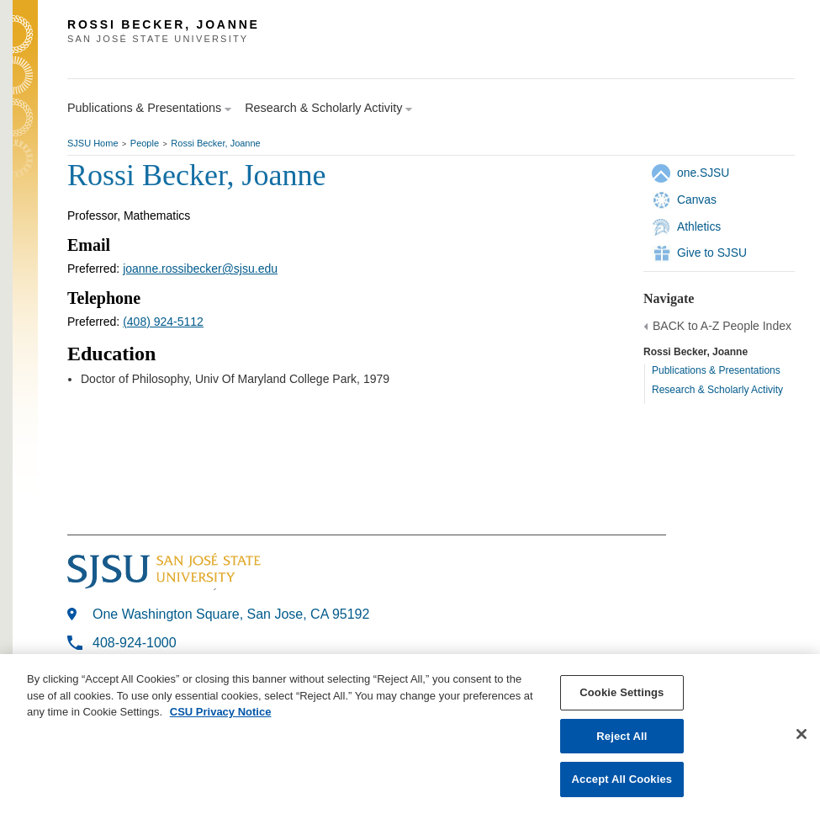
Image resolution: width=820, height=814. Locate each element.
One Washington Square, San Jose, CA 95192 (231, 614)
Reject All (621, 736)
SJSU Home (93, 143)
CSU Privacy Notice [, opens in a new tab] (221, 711)
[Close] (801, 734)
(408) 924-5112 (163, 321)
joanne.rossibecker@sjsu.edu (200, 268)
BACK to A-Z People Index (722, 326)
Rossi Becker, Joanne (215, 143)
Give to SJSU (712, 252)
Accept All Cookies (622, 779)
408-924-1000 (135, 643)
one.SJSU (703, 172)
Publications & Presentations (716, 370)
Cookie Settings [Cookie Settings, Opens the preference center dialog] (621, 692)
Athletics (699, 226)
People (144, 143)
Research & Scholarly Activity (717, 390)
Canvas (697, 199)
